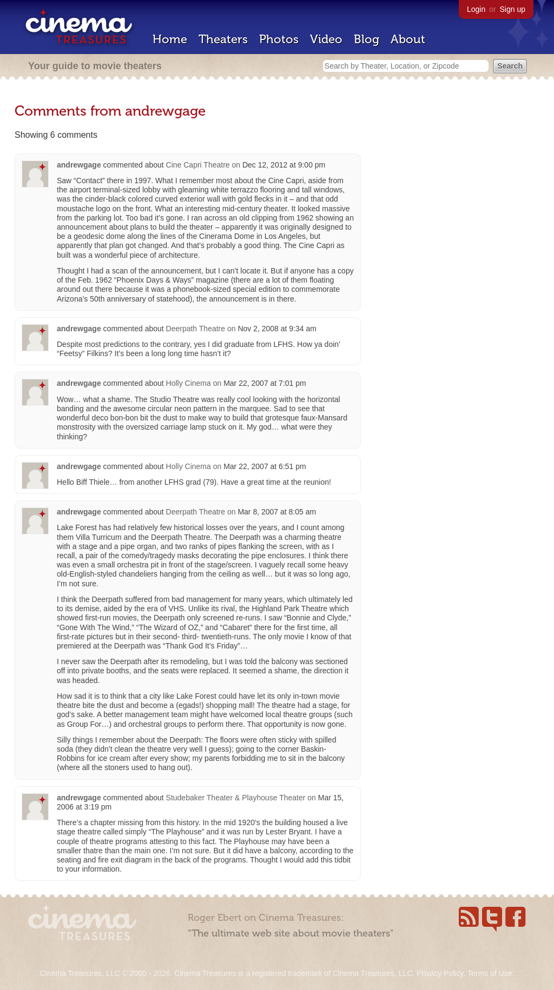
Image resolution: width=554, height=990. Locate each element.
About (408, 39)
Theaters (223, 39)
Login (476, 9)
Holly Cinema (188, 383)
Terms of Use (489, 973)
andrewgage (79, 164)
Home (170, 39)
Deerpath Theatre (195, 328)
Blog (366, 39)
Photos (279, 39)
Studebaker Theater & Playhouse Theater (236, 797)
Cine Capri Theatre (198, 164)
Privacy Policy (440, 973)
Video (326, 39)
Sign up (512, 9)
